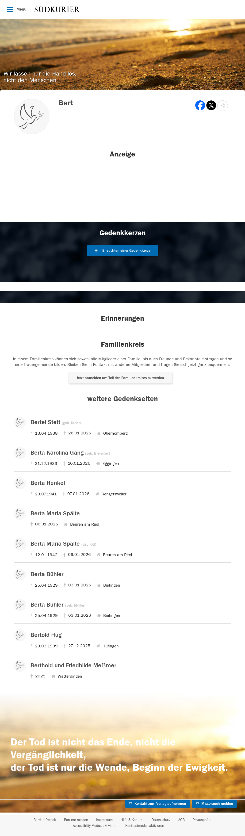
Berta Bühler (47, 574)
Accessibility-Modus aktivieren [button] (95, 826)
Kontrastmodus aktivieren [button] (144, 826)
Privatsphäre (202, 820)
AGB (181, 820)
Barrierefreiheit (45, 820)
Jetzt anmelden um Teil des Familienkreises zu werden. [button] (121, 378)
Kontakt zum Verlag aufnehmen (157, 804)
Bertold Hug (46, 634)
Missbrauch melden (214, 804)
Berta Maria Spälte (55, 513)
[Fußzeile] (122, 823)
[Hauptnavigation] (122, 9)
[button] (222, 105)
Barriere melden (76, 820)
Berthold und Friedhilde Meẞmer (73, 665)
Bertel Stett (57, 422)
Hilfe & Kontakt (132, 820)
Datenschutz (161, 820)
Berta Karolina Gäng (70, 452)
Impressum (104, 820)
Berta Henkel (48, 482)
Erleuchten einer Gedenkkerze (122, 250)
